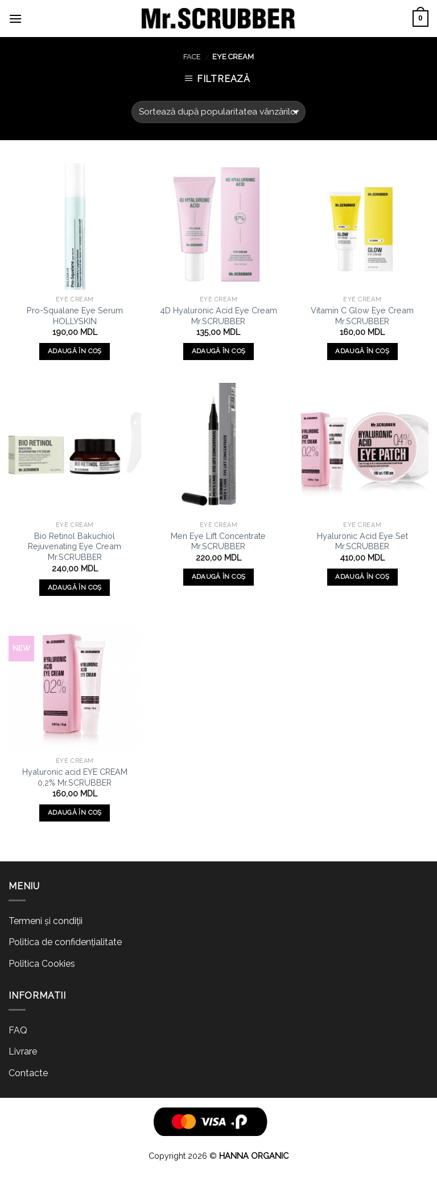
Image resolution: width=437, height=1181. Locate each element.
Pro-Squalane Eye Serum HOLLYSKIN (75, 315)
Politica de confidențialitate (65, 942)
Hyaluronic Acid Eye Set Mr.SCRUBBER (362, 541)
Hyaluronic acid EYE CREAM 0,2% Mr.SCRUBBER (74, 777)
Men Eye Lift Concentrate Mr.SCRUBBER (218, 541)
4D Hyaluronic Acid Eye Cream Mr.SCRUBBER (218, 315)
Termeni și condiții (46, 921)
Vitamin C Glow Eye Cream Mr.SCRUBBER (362, 315)
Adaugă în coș (75, 351)
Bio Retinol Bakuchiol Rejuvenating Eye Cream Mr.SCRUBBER (74, 546)
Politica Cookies (42, 963)
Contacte (28, 1073)
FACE (192, 56)
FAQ (18, 1030)
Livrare (23, 1051)
